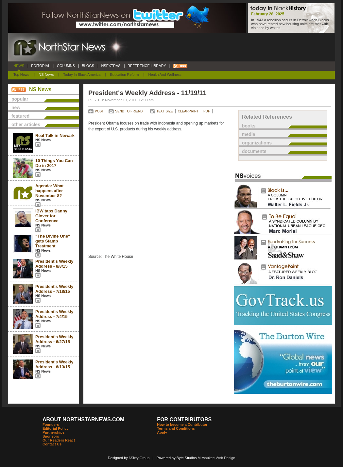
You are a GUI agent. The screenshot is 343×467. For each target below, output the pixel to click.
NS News (46, 74)
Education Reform (124, 74)
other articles (25, 124)
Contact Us (52, 444)
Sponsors (51, 436)
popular (19, 99)
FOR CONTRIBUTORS (184, 419)
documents (254, 151)
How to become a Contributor (182, 424)
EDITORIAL (40, 66)
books (248, 125)
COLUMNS (66, 66)
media (248, 134)
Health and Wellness (164, 74)
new (15, 107)
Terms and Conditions (176, 428)
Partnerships (53, 432)
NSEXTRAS (111, 66)
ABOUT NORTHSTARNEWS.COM (83, 419)
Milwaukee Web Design (216, 458)
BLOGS (88, 66)
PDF (206, 111)
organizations (257, 142)
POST (99, 111)
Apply (162, 432)
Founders (51, 424)
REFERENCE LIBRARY (147, 66)
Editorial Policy (55, 428)
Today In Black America (81, 74)
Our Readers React (59, 440)
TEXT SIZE (164, 111)
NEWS (18, 66)
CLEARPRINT (188, 111)
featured (20, 116)
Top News (21, 74)
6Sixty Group (139, 458)
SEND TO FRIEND (129, 111)
